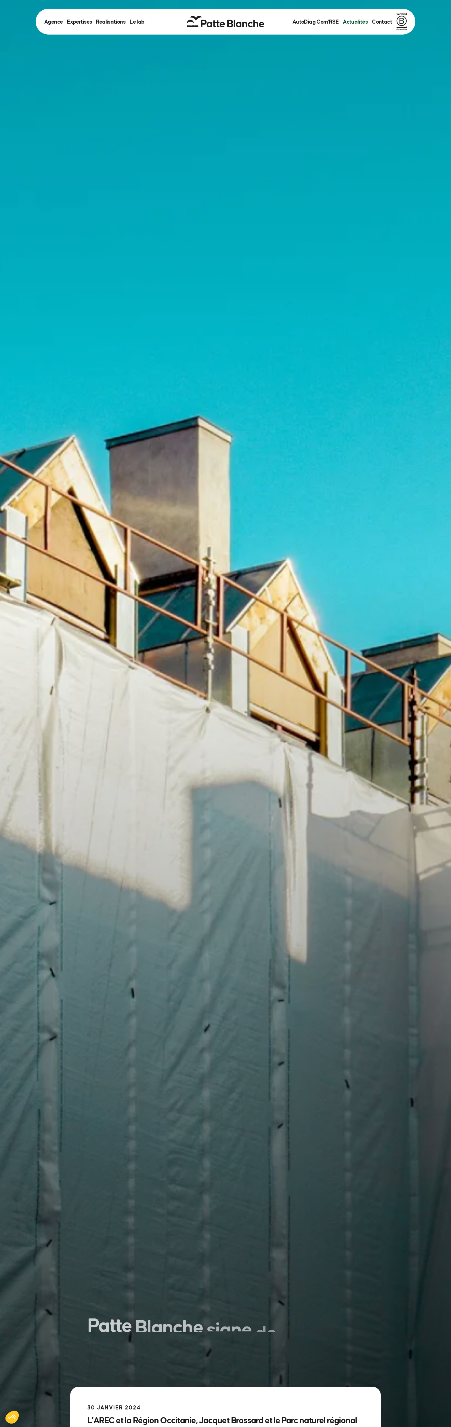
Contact (382, 21)
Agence (53, 21)
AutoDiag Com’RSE (316, 21)
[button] (12, 1417)
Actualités (355, 21)
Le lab (137, 21)
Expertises (79, 21)
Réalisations (110, 21)
